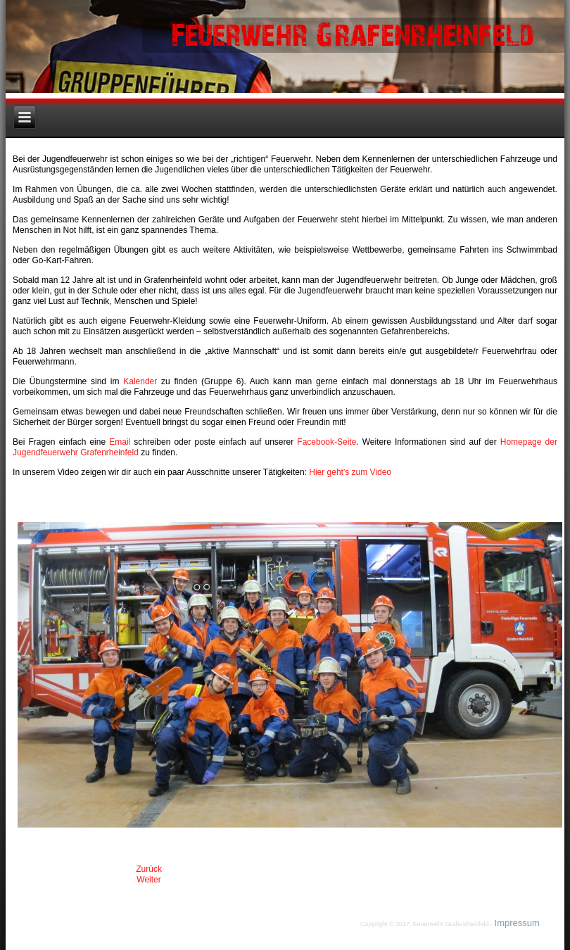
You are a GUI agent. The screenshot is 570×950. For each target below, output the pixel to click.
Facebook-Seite (326, 442)
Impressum (517, 923)
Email (121, 442)
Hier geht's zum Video (350, 472)
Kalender (142, 381)
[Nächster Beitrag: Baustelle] (148, 880)
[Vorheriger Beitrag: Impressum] (149, 869)
